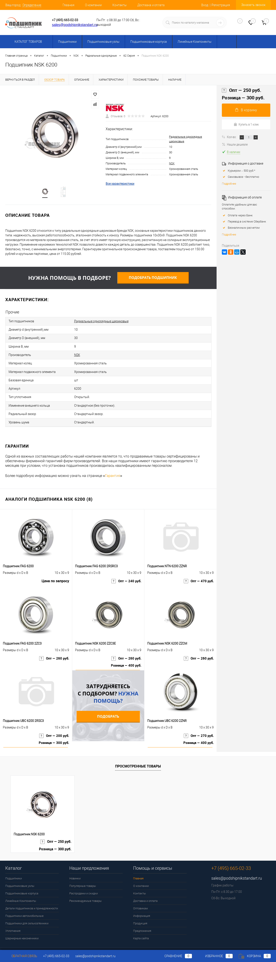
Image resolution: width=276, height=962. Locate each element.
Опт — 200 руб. (53, 727)
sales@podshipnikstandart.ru (75, 25)
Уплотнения (12, 920)
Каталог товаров (27, 42)
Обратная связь (21, 956)
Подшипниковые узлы (103, 41)
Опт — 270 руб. (198, 727)
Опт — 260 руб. (53, 649)
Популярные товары (82, 875)
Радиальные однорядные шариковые (101, 322)
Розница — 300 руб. (53, 734)
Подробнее (229, 183)
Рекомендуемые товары (85, 890)
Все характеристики (120, 184)
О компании (93, 5)
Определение (31, 5)
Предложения (142, 920)
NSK (172, 164)
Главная (68, 5)
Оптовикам (140, 897)
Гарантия (112, 465)
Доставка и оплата (151, 5)
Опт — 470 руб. (198, 572)
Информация (141, 905)
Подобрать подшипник (153, 278)
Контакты (119, 5)
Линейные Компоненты (195, 41)
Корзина (255, 956)
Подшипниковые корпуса (148, 41)
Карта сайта (141, 927)
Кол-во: (232, 137)
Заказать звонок (253, 5)
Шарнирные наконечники (22, 927)
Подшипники (67, 41)
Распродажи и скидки (83, 882)
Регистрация (221, 5)
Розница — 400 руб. (125, 656)
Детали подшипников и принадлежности (31, 897)
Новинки (75, 867)
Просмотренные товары (138, 755)
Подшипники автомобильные (24, 905)
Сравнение (174, 956)
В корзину (246, 110)
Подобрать (108, 705)
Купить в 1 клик (246, 124)
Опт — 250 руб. (241, 90)
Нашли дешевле (235, 144)
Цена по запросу (55, 572)
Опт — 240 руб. (125, 572)
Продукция (140, 912)
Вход (204, 5)
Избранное (215, 956)
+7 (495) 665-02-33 (65, 20)
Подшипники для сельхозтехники (26, 912)
